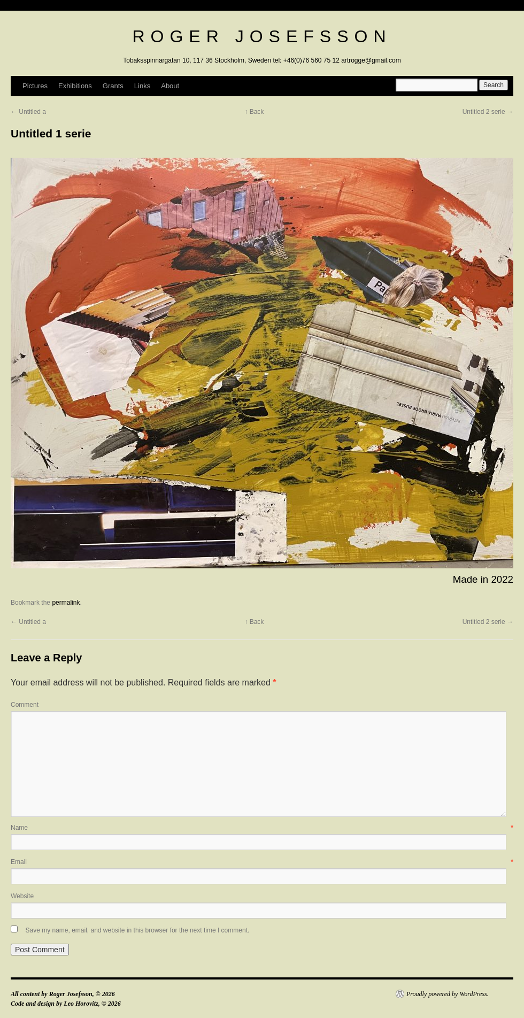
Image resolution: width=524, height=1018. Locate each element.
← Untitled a (28, 111)
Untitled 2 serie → (488, 111)
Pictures (35, 86)
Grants (113, 86)
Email (262, 862)
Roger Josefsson (261, 36)
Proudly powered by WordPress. (447, 994)
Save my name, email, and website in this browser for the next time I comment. (137, 930)
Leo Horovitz (81, 1003)
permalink (66, 602)
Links (142, 86)
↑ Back (254, 111)
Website (22, 896)
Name (262, 827)
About (170, 86)
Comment (24, 704)
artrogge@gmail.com (371, 60)
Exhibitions (75, 86)
